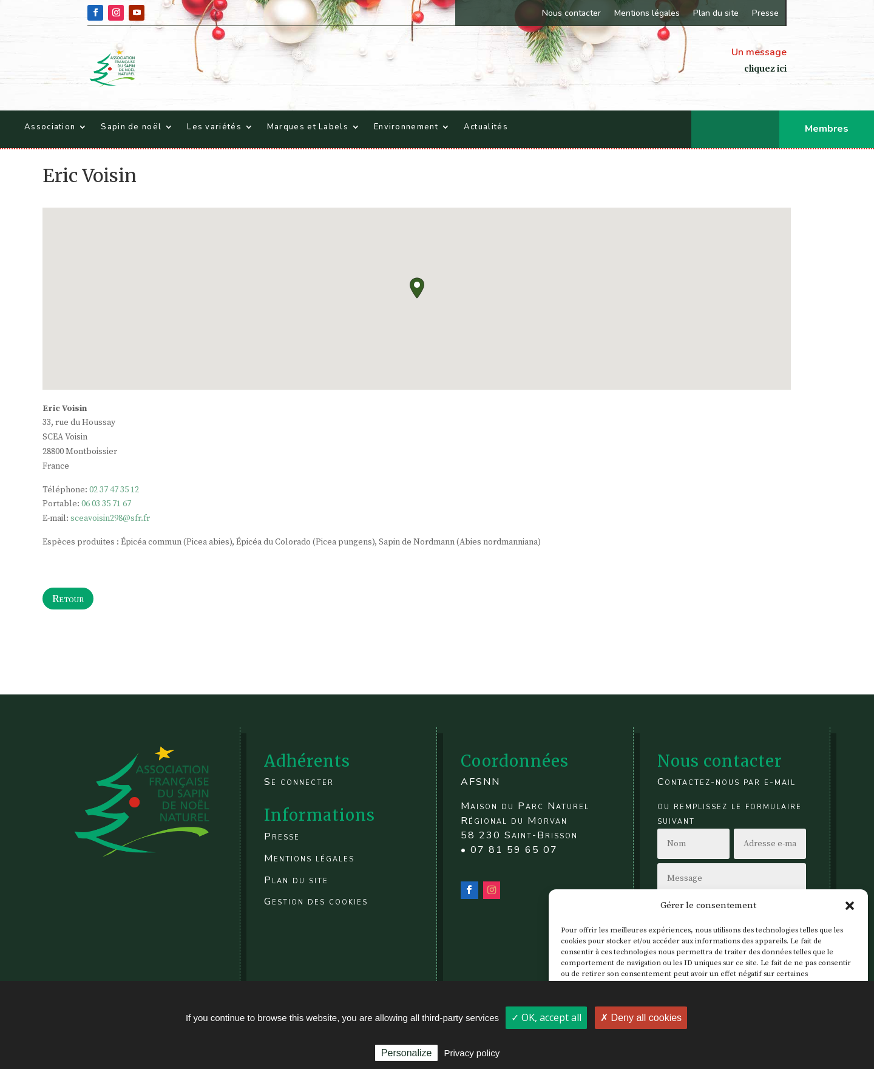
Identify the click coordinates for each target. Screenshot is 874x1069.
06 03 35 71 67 (106, 503)
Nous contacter (571, 13)
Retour (68, 598)
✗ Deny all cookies (641, 1018)
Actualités (486, 126)
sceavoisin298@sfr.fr (110, 518)
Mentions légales (647, 13)
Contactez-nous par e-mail (726, 782)
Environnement (406, 126)
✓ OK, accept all (546, 1017)
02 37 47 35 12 (114, 489)
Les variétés (214, 126)
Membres (827, 128)
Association (49, 126)
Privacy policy (472, 1053)
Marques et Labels (307, 126)
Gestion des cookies (316, 901)
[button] (850, 906)
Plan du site (716, 13)
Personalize (406, 1053)
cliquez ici (765, 68)
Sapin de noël (131, 126)
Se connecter (299, 782)
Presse (765, 13)
